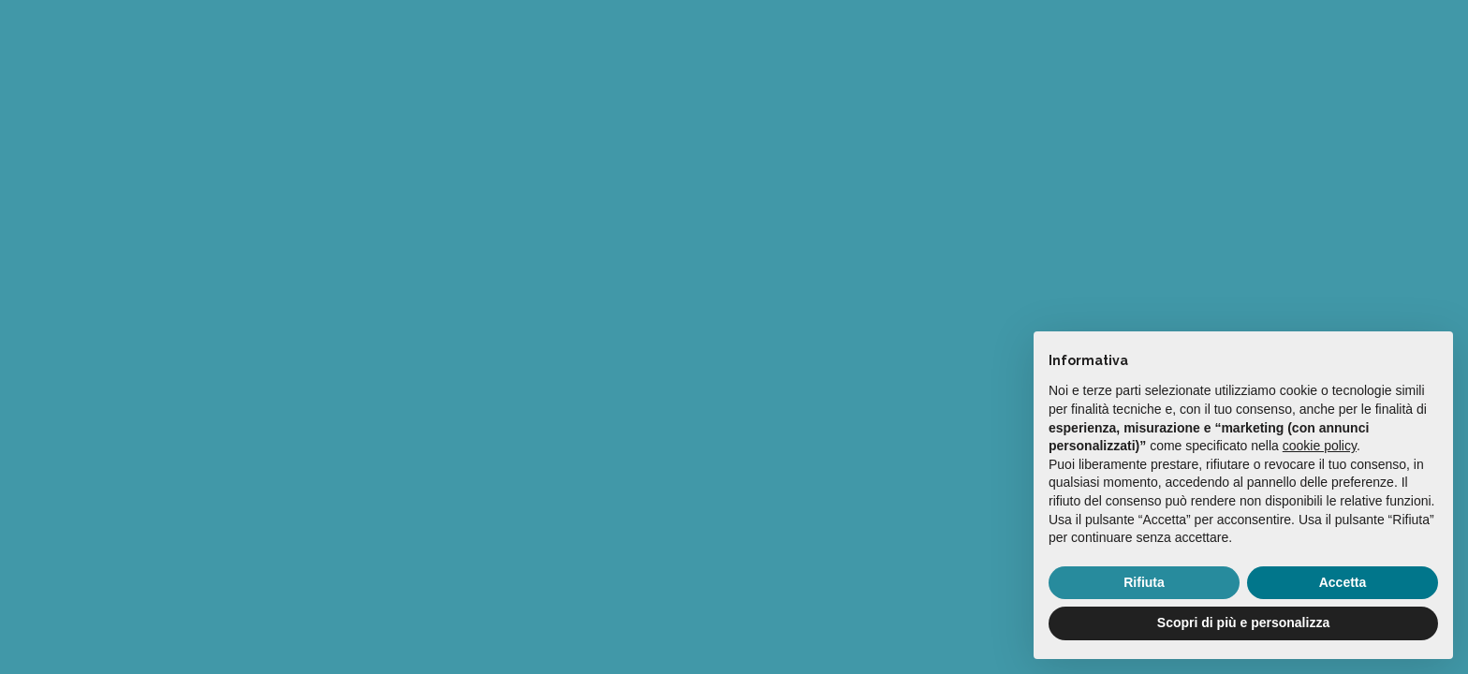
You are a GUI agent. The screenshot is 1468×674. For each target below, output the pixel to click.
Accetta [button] (1343, 582)
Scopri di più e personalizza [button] (1243, 622)
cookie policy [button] (1320, 445)
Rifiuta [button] (1144, 582)
